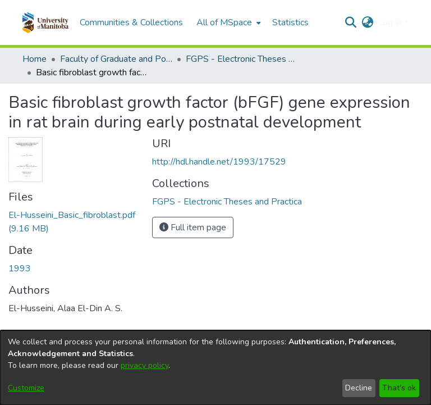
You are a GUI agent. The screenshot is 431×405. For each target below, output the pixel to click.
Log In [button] (391, 22)
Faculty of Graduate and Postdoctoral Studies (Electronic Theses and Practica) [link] (116, 59)
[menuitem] (227, 22)
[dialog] (215, 367)
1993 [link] (19, 268)
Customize (26, 388)
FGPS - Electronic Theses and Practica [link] (242, 59)
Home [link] (34, 59)
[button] (45, 22)
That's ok (399, 388)
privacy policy (144, 365)
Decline (358, 388)
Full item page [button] (192, 227)
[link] (227, 201)
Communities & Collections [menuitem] (131, 22)
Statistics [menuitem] (290, 22)
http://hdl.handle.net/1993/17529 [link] (219, 162)
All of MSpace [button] (224, 22)
